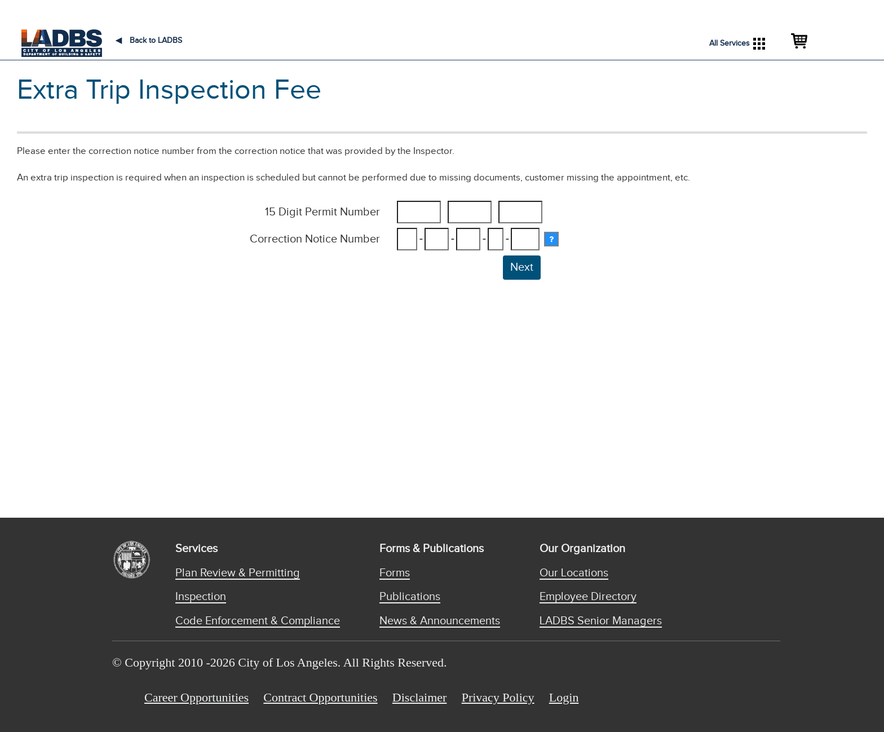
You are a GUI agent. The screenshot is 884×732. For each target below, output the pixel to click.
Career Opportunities (196, 697)
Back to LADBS (149, 40)
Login (564, 697)
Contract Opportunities (320, 697)
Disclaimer (419, 697)
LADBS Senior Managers (601, 621)
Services (196, 548)
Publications (409, 596)
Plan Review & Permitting (237, 573)
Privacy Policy (498, 697)
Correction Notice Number (315, 239)
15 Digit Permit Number (322, 212)
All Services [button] (737, 44)
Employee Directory (588, 596)
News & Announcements (439, 621)
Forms (394, 573)
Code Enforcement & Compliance (257, 621)
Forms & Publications (431, 548)
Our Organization (582, 548)
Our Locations (574, 573)
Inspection (200, 596)
